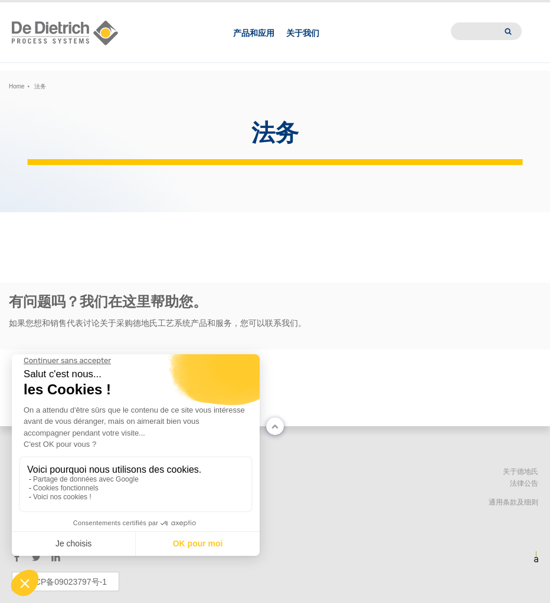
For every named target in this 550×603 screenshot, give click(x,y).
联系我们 (348, 9)
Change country (31, 9)
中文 (88, 9)
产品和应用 (253, 46)
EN (107, 9)
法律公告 (524, 483)
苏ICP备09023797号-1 (65, 581)
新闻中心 (429, 9)
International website (492, 9)
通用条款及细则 (513, 502)
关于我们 (302, 46)
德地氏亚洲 (388, 9)
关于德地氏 (520, 471)
